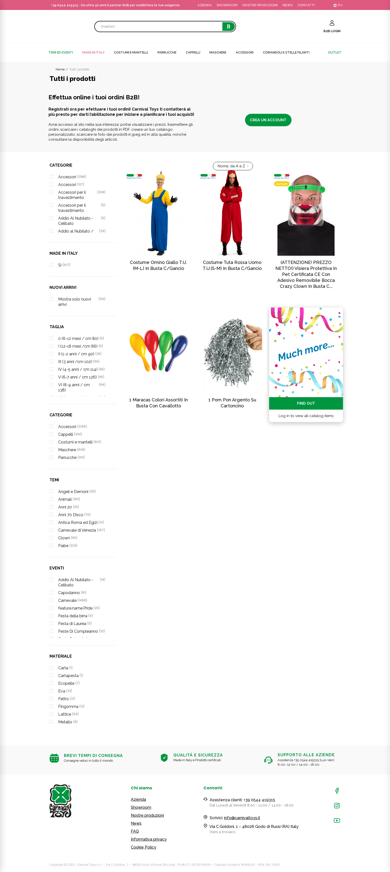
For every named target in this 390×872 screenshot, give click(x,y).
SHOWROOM (227, 5)
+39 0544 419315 (64, 5)
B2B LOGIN (332, 31)
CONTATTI (306, 5)
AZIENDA (204, 5)
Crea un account (268, 120)
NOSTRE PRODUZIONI (260, 5)
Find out (306, 403)
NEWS (287, 5)
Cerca (228, 26)
